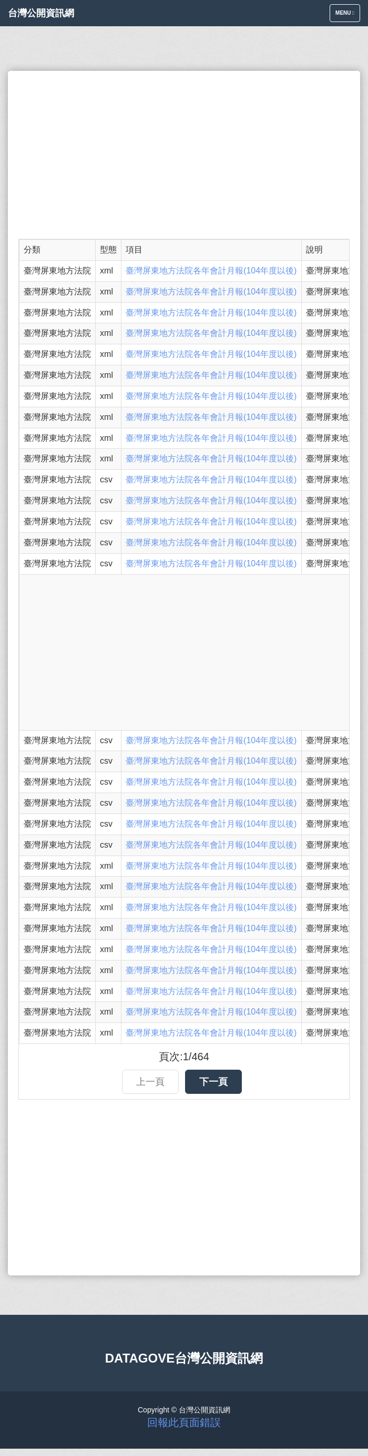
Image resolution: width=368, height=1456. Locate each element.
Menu (347, 15)
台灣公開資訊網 (41, 13)
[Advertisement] (184, 154)
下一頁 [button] (213, 1082)
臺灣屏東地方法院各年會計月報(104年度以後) (211, 270)
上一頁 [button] (150, 1082)
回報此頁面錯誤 (184, 1422)
